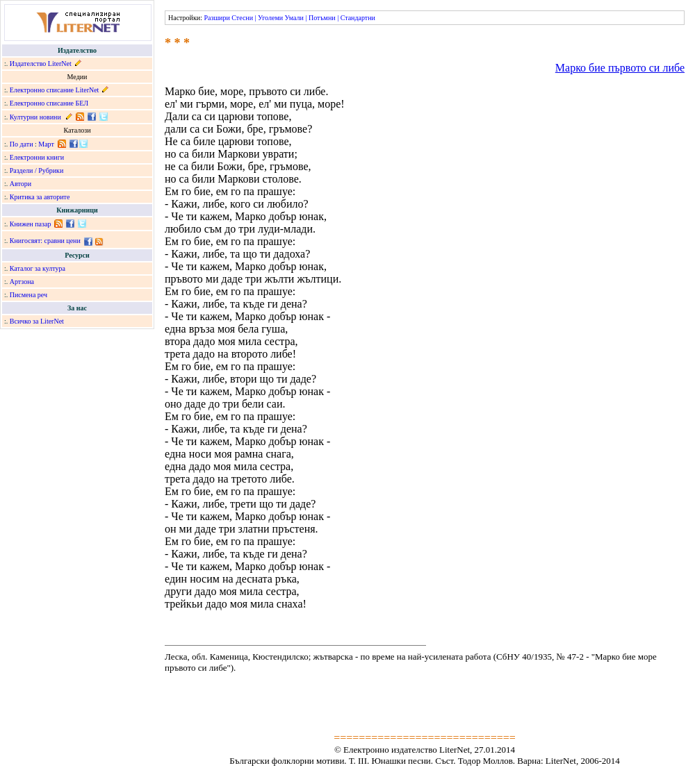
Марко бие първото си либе (620, 68)
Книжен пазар (30, 224)
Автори (20, 183)
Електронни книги (37, 157)
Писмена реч (28, 295)
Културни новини (35, 117)
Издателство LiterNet (41, 63)
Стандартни (358, 18)
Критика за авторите (40, 197)
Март (46, 144)
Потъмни (322, 18)
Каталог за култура (37, 268)
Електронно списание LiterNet (54, 90)
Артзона (22, 281)
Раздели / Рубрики (37, 170)
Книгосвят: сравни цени (45, 240)
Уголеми (270, 18)
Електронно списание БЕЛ (49, 103)
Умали (294, 18)
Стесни (242, 18)
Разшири (216, 18)
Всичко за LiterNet (37, 321)
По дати (21, 144)
